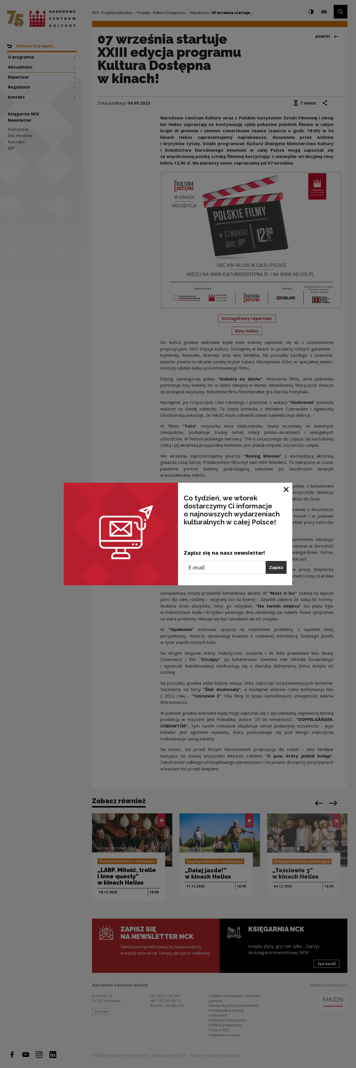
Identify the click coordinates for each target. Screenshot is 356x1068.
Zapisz (276, 567)
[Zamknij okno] (286, 489)
